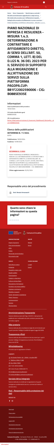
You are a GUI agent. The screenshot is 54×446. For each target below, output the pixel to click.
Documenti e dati (14, 256)
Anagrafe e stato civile (15, 270)
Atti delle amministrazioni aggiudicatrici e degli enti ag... (23, 15)
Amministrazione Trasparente (22, 312)
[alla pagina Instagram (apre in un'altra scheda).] (12, 401)
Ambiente (11, 267)
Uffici (10, 248)
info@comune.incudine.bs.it (18, 372)
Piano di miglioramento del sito (16, 432)
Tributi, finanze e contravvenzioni (13, 298)
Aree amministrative (14, 245)
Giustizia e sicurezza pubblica (17, 287)
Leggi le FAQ (12, 421)
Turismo (11, 303)
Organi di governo (14, 243)
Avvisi (29, 245)
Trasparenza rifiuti (17, 334)
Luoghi (30, 265)
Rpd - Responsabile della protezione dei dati (26, 392)
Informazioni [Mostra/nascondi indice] (5, 444)
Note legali (11, 409)
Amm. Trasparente (18, 13)
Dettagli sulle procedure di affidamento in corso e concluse (24, 20)
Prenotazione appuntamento (16, 428)
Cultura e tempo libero (15, 281)
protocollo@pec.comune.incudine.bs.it (21, 375)
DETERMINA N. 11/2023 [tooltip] (17, 151)
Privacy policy (12, 413)
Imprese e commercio (15, 289)
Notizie (30, 243)
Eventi (30, 267)
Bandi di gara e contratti (33, 13)
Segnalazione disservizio (14, 425)
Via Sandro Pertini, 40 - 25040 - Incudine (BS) (27, 357)
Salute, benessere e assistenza (17, 295)
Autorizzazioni (13, 276)
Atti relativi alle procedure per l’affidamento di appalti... (23, 18)
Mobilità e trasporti (14, 292)
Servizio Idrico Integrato (19, 378)
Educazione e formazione (16, 284)
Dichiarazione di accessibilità (15, 417)
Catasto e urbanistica (15, 278)
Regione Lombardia (12, 2)
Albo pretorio (14, 324)
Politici (10, 251)
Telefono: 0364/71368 (16, 360)
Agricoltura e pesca (14, 265)
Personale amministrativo (16, 254)
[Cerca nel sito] (46, 7)
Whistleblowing (16, 346)
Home (9, 13)
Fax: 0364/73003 (15, 363)
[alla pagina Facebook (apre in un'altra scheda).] (9, 401)
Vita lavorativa (13, 306)
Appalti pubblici (13, 273)
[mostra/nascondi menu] (3, 7)
